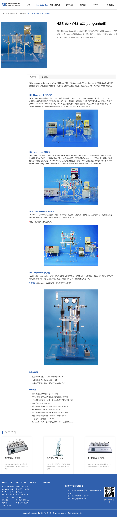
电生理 (4, 503)
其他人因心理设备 (22, 503)
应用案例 (46, 482)
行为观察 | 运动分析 (22, 500)
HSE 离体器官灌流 (81, 452)
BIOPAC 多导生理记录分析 (9, 494)
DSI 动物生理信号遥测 (9, 486)
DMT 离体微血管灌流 (57, 453)
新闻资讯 (33, 482)
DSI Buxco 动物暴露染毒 (9, 492)
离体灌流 (23, 13)
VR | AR (18, 497)
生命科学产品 (12, 13)
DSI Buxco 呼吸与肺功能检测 (9, 489)
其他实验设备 (6, 505)
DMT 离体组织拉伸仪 (34, 453)
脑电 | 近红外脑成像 (22, 489)
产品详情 (33, 77)
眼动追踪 (19, 492)
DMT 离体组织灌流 (11, 453)
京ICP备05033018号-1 (75, 513)
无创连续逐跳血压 (22, 494)
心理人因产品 (21, 482)
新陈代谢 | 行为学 (8, 497)
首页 (3, 13)
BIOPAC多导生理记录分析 (23, 486)
